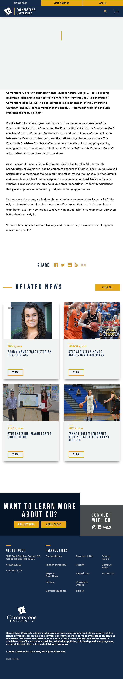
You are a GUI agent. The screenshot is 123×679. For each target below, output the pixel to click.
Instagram (94, 527)
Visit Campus (61, 2)
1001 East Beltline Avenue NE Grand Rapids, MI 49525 (23, 557)
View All (107, 287)
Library (50, 582)
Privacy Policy (106, 557)
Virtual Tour (83, 573)
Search (105, 11)
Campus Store (107, 566)
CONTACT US (14, 570)
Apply (102, 2)
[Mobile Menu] (116, 11)
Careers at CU (84, 556)
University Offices (82, 583)
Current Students (56, 590)
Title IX (80, 590)
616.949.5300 (20, 2)
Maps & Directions (52, 574)
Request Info (26, 524)
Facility (80, 564)
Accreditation (54, 556)
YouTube (107, 527)
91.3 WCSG (108, 573)
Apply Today (53, 524)
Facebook (99, 527)
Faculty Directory (56, 564)
